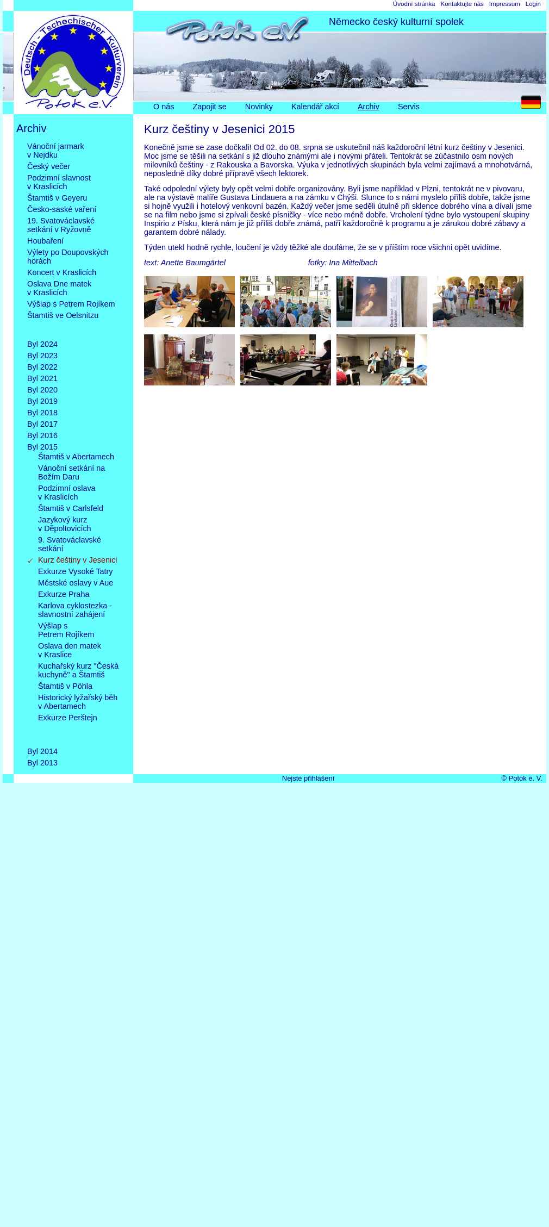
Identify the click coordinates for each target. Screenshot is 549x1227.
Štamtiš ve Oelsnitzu (62, 324)
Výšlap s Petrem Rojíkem (71, 304)
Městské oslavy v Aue (75, 582)
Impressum (504, 4)
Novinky (259, 106)
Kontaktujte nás (461, 4)
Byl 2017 (42, 424)
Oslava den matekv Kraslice (69, 650)
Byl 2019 (42, 401)
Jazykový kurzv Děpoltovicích (64, 524)
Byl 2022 (42, 367)
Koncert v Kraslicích (61, 272)
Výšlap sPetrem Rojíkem (66, 630)
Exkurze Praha (63, 594)
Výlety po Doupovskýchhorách (68, 256)
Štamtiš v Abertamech (76, 456)
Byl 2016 (42, 435)
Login (533, 4)
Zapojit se (209, 106)
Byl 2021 (42, 378)
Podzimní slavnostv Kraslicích (59, 182)
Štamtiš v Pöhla (65, 686)
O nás (163, 106)
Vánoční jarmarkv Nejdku (55, 150)
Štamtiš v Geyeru (57, 198)
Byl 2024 (42, 344)
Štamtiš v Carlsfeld (70, 508)
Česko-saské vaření (61, 209)
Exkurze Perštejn (67, 726)
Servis (409, 106)
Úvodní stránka (414, 4)
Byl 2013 (42, 762)
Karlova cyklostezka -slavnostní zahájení (75, 610)
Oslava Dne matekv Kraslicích (59, 288)
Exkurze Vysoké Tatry (75, 571)
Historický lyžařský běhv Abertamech (77, 702)
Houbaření (45, 240)
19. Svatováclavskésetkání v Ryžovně (61, 225)
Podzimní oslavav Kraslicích (67, 492)
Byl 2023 (42, 355)
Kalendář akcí (315, 106)
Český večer (48, 166)
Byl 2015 (42, 447)
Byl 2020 (42, 389)
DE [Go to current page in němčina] (533, 104)
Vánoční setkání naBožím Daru (71, 472)
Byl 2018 (42, 412)
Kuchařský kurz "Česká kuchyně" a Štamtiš (78, 670)
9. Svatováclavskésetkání (69, 544)
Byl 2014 (42, 751)
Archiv (368, 106)
